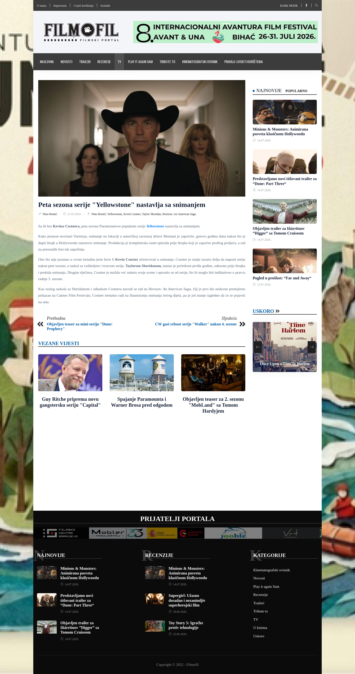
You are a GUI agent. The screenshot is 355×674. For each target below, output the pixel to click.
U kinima (260, 628)
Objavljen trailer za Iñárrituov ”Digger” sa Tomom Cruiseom (79, 627)
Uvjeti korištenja (83, 5)
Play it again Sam (140, 61)
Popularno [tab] (296, 91)
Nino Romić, (99, 214)
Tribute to (167, 61)
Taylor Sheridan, (152, 214)
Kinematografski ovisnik (199, 61)
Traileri (84, 61)
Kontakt (105, 5)
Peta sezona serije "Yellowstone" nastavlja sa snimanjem (121, 204)
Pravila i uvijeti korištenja (243, 61)
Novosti (66, 61)
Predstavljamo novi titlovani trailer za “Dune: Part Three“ (77, 600)
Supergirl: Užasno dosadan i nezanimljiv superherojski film (187, 600)
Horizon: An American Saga (179, 214)
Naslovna (47, 61)
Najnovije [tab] (269, 90)
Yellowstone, (115, 214)
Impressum (60, 5)
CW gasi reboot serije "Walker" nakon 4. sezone (196, 324)
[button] (147, 32)
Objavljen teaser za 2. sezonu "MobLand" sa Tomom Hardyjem (213, 405)
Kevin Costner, (133, 214)
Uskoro (263, 311)
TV (119, 61)
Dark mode (289, 5)
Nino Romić (50, 214)
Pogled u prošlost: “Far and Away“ (282, 278)
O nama (41, 5)
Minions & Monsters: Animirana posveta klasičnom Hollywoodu (79, 573)
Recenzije (104, 61)
